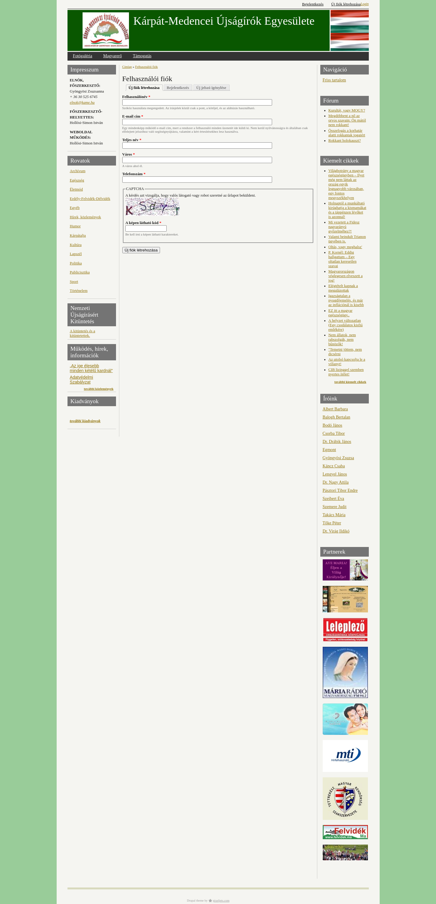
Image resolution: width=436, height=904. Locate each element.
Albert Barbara (335, 408)
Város (128, 154)
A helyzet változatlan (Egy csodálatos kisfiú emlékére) (345, 325)
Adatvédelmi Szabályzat (81, 379)
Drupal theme (195, 900)
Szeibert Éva (333, 498)
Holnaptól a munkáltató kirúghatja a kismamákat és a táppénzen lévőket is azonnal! (347, 210)
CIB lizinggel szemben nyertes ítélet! (346, 372)
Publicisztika (80, 272)
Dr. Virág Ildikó (336, 531)
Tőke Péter (332, 522)
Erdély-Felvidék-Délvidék (90, 199)
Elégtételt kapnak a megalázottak (343, 288)
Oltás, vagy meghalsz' (345, 247)
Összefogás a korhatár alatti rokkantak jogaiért (346, 132)
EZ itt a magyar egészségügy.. (340, 312)
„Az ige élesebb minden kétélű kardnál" (91, 368)
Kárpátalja (78, 235)
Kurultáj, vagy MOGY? (346, 110)
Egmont (329, 449)
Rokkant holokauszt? (344, 140)
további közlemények (98, 388)
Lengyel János (335, 474)
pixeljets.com (221, 900)
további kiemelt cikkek (350, 382)
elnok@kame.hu (82, 102)
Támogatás (142, 55)
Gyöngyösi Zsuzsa (338, 457)
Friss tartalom (334, 79)
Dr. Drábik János (337, 441)
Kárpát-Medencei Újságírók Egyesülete (224, 20)
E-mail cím (132, 116)
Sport (74, 282)
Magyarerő (112, 55)
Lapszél (76, 254)
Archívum (78, 171)
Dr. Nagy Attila (336, 482)
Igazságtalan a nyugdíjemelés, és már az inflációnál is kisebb (346, 300)
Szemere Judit (335, 506)
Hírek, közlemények (85, 217)
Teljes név (132, 140)
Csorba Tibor (334, 433)
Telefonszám (134, 174)
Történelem (79, 291)
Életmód (76, 189)
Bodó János (332, 425)
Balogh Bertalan (336, 417)
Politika (76, 263)
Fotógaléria (82, 55)
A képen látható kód (143, 223)
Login (365, 4)
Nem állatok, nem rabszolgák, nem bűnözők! (342, 339)
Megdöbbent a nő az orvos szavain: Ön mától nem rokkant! (347, 120)
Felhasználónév (136, 97)
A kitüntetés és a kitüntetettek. (82, 333)
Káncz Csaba (334, 465)
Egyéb (75, 208)
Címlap (127, 66)
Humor (75, 226)
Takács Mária (334, 514)
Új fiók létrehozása (345, 4)
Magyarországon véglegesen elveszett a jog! (345, 276)
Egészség (77, 180)
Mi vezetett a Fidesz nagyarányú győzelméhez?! (343, 226)
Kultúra (76, 245)
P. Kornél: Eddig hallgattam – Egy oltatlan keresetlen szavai (342, 259)
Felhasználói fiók (146, 66)
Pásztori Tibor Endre (340, 490)
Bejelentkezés (313, 4)
